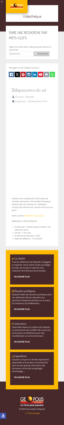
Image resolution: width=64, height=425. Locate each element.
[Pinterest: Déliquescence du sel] (23, 74)
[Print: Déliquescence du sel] (46, 74)
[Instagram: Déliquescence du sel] (29, 74)
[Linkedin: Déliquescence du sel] (34, 74)
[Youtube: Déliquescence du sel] (40, 74)
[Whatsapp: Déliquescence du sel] (52, 74)
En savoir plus (22, 276)
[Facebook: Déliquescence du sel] (11, 74)
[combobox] (21, 53)
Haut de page (32, 413)
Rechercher (41, 54)
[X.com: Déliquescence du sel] (17, 74)
